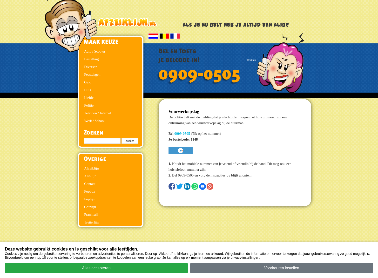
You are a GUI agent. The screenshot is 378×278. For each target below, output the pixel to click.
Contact (89, 184)
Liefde (89, 98)
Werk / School (94, 121)
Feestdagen (92, 74)
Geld (87, 82)
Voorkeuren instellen (281, 268)
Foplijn (89, 199)
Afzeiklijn (91, 168)
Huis (87, 90)
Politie (89, 105)
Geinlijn (90, 207)
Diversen (90, 67)
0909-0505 (199, 74)
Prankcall (91, 215)
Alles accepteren (96, 268)
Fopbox (89, 191)
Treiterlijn (91, 222)
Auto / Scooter (94, 51)
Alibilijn (90, 176)
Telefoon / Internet (97, 113)
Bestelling (91, 59)
